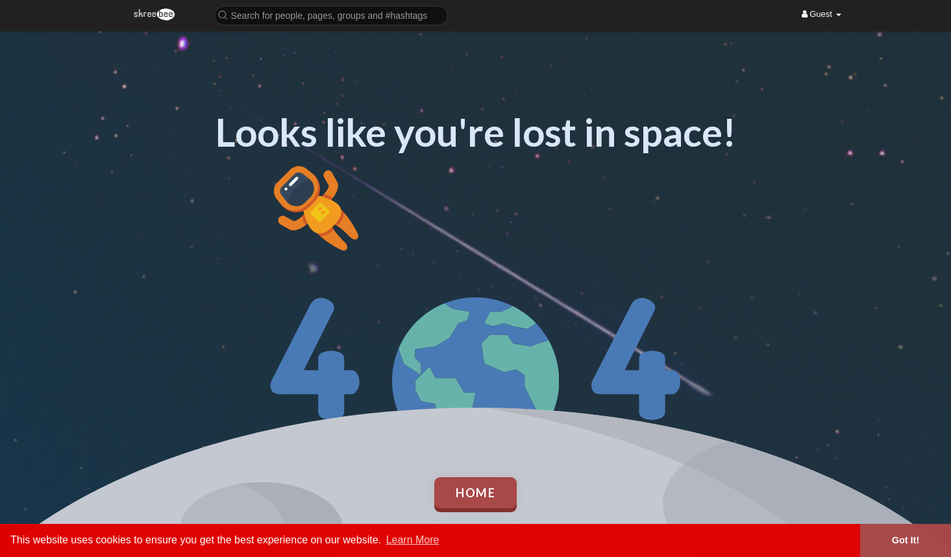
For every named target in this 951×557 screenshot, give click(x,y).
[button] (331, 14)
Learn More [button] (412, 539)
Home (475, 493)
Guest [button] (821, 14)
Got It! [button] (905, 540)
